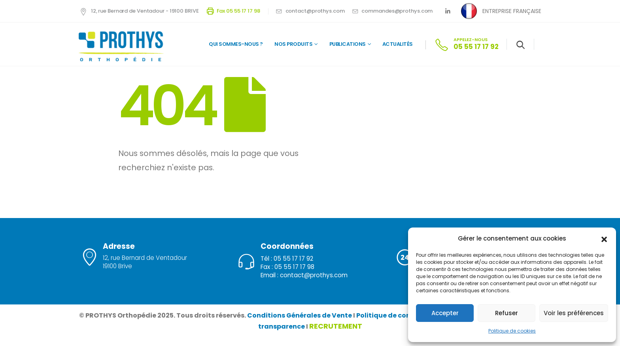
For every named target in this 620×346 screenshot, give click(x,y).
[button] (604, 239)
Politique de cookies (512, 330)
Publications (347, 44)
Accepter (445, 313)
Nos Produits (293, 44)
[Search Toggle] (520, 44)
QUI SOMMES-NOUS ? (236, 44)
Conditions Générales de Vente (299, 315)
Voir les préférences (574, 313)
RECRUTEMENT (335, 326)
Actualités (397, 44)
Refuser (506, 313)
